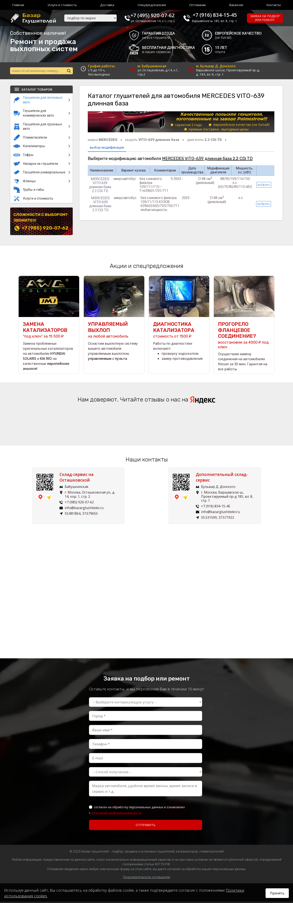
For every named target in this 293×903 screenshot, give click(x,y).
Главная (18, 5)
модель (152, 140)
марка (102, 140)
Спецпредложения (152, 5)
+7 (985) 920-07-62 (45, 228)
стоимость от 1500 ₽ (179, 331)
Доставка (107, 5)
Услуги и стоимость (62, 5)
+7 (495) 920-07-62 (156, 14)
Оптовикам (197, 5)
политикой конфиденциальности (116, 814)
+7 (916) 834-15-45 (217, 14)
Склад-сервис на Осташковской (78, 478)
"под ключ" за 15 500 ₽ (49, 331)
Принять (277, 893)
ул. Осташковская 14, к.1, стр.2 (156, 21)
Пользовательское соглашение (146, 878)
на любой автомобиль (114, 331)
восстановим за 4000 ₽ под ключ (244, 336)
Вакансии (236, 5)
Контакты (273, 5)
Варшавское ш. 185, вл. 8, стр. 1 (216, 21)
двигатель (204, 140)
